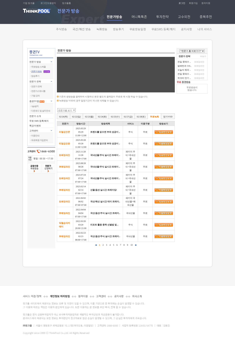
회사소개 (137, 296)
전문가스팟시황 (38, 91)
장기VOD (167, 116)
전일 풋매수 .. (184, 62)
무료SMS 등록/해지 (163, 29)
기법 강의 (35, 95)
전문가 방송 (35, 62)
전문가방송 (114, 17)
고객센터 (101, 296)
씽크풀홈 (66, 3)
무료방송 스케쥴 (38, 67)
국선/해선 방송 (82, 29)
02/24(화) (102, 116)
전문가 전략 (35, 81)
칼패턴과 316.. (184, 66)
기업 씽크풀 (29, 3)
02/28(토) (141, 116)
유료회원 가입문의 (39, 140)
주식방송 (61, 29)
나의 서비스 (205, 29)
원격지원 (205, 3)
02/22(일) (76, 116)
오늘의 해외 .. (184, 70)
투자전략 (162, 17)
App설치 (35, 106)
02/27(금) (128, 116)
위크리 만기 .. (184, 78)
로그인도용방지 (48, 3)
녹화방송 (101, 29)
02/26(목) (63, 116)
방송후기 (118, 29)
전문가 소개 (35, 116)
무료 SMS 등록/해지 (39, 121)
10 (132, 245)
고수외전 (184, 17)
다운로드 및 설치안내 (40, 111)
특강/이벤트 (35, 125)
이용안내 (35, 135)
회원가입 (193, 3)
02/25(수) (115, 116)
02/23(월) (89, 116)
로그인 (182, 3)
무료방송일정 (137, 29)
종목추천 (206, 17)
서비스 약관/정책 (32, 296)
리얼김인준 (64, 132)
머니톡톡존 (139, 17)
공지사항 (186, 29)
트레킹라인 (64, 155)
